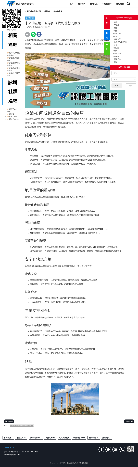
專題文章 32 (21, 438)
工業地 (116, 25)
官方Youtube (14, 119)
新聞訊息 (93, 4)
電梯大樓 (117, 34)
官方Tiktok (13, 117)
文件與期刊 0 (64, 438)
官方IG (12, 114)
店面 (115, 36)
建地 (115, 31)
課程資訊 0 (106, 438)
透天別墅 (117, 39)
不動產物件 (106, 4)
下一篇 (129, 422)
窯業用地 (117, 59)
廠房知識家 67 (35, 438)
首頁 (71, 4)
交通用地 (117, 53)
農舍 (115, 51)
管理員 (35, 27)
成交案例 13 (50, 438)
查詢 (116, 86)
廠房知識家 (57, 11)
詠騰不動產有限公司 (33, 11)
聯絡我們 (120, 4)
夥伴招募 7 (8, 438)
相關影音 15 (93, 438)
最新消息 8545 (79, 438)
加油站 (116, 56)
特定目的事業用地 (120, 42)
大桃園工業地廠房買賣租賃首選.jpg (22, 426)
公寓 (115, 45)
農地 (115, 28)
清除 (131, 86)
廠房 (115, 22)
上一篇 (9, 422)
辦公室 (116, 48)
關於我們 (81, 4)
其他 (115, 62)
